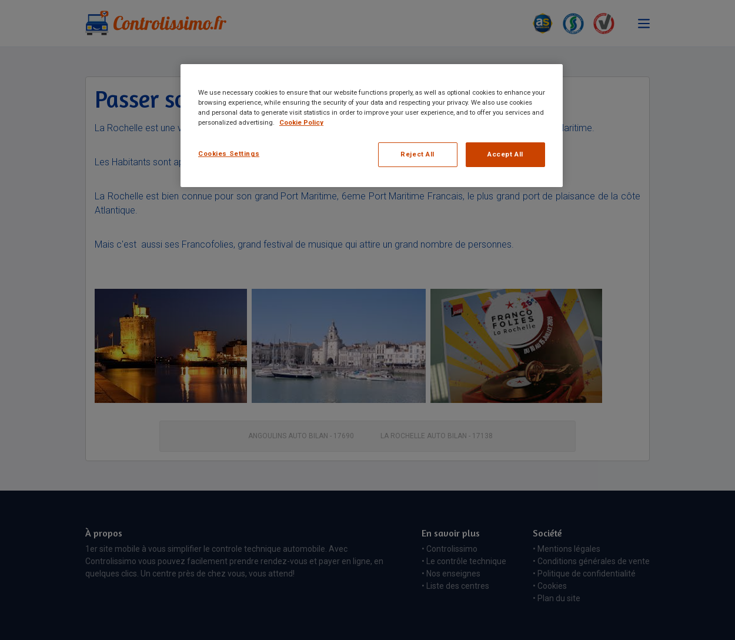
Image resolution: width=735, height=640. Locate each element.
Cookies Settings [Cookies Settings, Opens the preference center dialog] (228, 153)
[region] (372, 125)
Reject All (417, 154)
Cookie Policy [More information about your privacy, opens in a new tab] (301, 122)
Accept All (505, 154)
